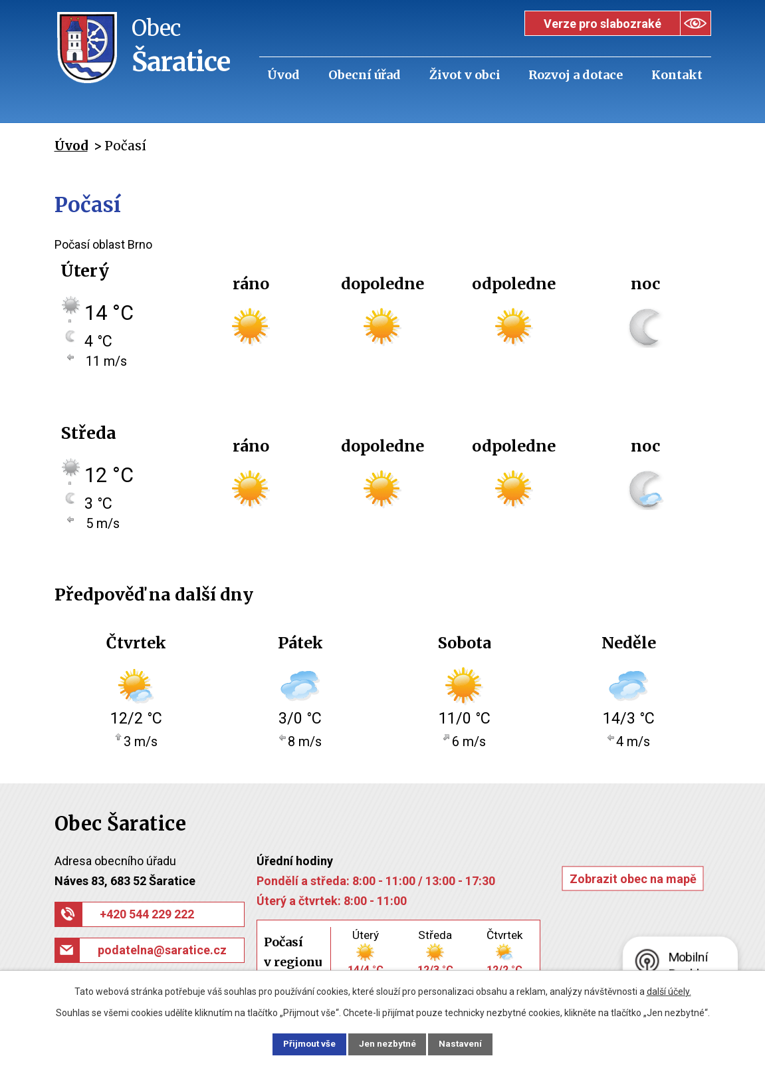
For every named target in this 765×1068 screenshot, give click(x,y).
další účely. (669, 990)
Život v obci (464, 74)
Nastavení (469, 1043)
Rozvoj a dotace (575, 74)
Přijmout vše (302, 1043)
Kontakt (677, 74)
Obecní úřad (364, 74)
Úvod (283, 74)
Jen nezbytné (388, 1043)
